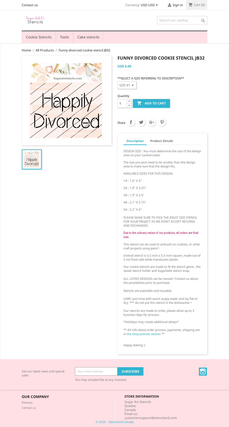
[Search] (182, 20)
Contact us (30, 5)
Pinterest (162, 122)
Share (131, 122)
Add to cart (151, 103)
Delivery (27, 402)
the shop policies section (144, 334)
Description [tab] (135, 141)
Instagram (203, 372)
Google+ (152, 122)
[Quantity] (122, 103)
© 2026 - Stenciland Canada (115, 422)
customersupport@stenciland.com (150, 418)
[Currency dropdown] (150, 5)
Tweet (141, 122)
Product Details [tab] (161, 141)
